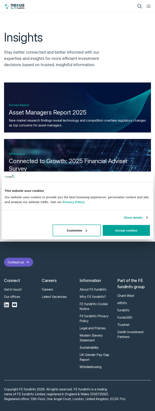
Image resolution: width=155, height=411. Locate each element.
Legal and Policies (93, 328)
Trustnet (123, 325)
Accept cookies (126, 230)
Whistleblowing (91, 367)
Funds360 (124, 317)
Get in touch (13, 289)
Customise (77, 230)
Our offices (12, 297)
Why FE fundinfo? (93, 297)
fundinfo (123, 310)
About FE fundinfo (93, 289)
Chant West (125, 296)
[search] (139, 6)
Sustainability (89, 347)
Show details (133, 217)
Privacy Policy (74, 201)
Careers (47, 289)
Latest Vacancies (54, 297)
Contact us (18, 262)
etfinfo (122, 303)
